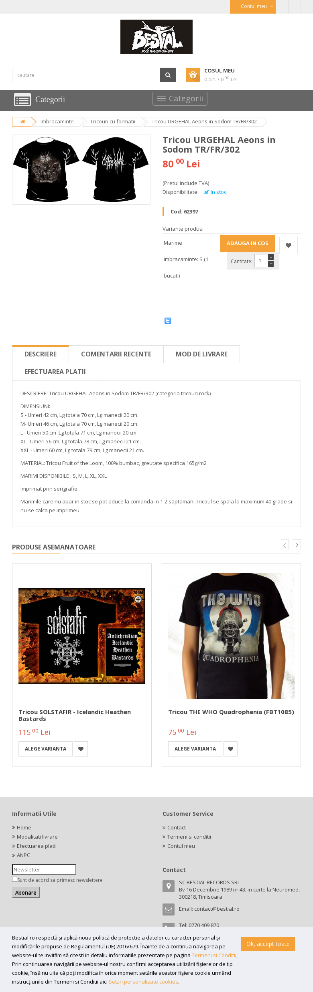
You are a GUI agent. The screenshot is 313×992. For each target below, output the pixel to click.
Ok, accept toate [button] (268, 944)
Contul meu (181, 845)
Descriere (40, 354)
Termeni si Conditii (214, 955)
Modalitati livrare (37, 836)
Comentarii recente (116, 354)
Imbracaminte (57, 121)
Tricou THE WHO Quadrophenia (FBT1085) (231, 712)
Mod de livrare (202, 354)
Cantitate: (241, 261)
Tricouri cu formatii (112, 121)
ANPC (23, 855)
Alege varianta (45, 748)
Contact (176, 827)
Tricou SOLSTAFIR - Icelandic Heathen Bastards (74, 715)
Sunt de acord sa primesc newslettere (60, 880)
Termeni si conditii (189, 836)
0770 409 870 (204, 925)
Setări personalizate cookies (143, 981)
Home (24, 827)
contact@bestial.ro (217, 908)
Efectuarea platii (55, 371)
